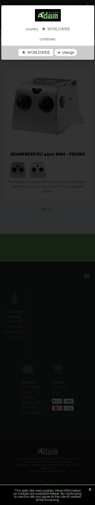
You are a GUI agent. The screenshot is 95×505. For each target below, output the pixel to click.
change (65, 52)
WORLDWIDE (36, 52)
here (54, 493)
